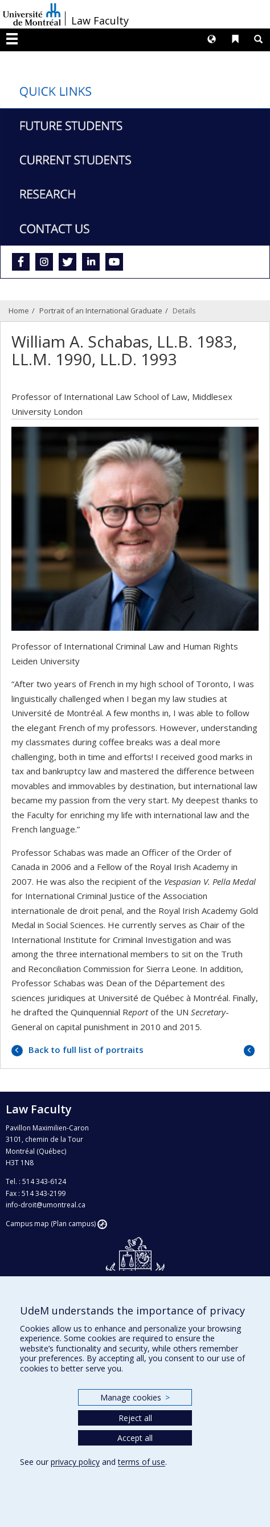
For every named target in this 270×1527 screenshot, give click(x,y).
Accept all (135, 1437)
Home (19, 310)
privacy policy (75, 1461)
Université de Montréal (32, 14)
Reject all (135, 1417)
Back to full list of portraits (85, 1049)
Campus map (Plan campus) (51, 1223)
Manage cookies (134, 1397)
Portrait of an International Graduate (100, 310)
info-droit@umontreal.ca (45, 1205)
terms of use (141, 1461)
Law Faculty (100, 20)
